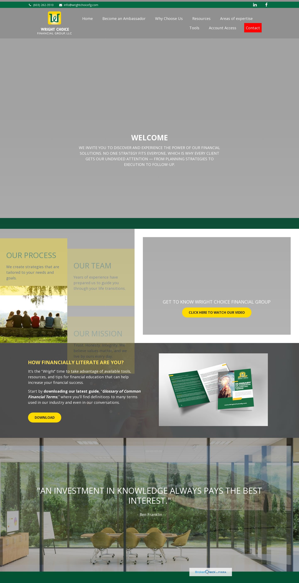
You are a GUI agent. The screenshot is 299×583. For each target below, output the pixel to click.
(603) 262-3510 (41, 3)
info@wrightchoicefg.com (78, 3)
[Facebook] (266, 3)
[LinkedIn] (255, 3)
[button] (87, 17)
